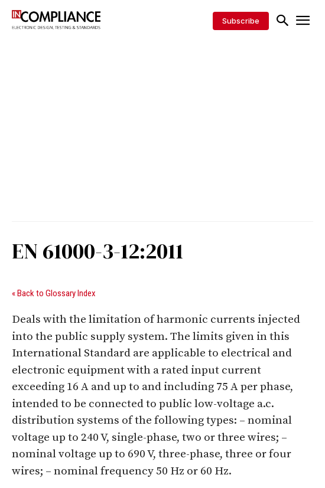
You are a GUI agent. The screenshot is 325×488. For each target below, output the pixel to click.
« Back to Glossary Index (54, 293)
